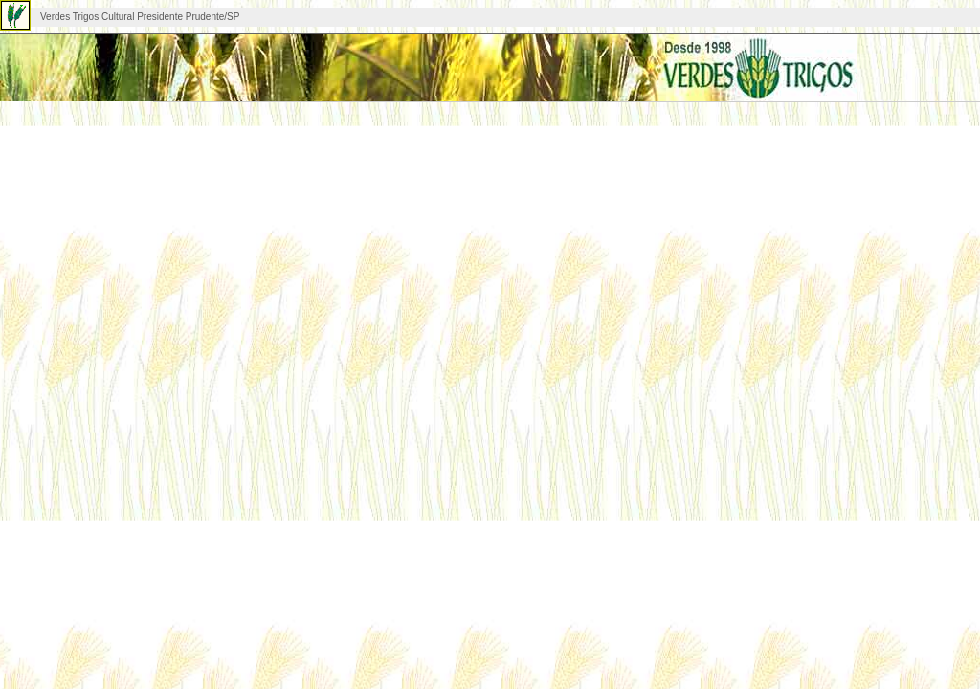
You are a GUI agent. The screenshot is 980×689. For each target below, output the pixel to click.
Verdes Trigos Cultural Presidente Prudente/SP (139, 16)
